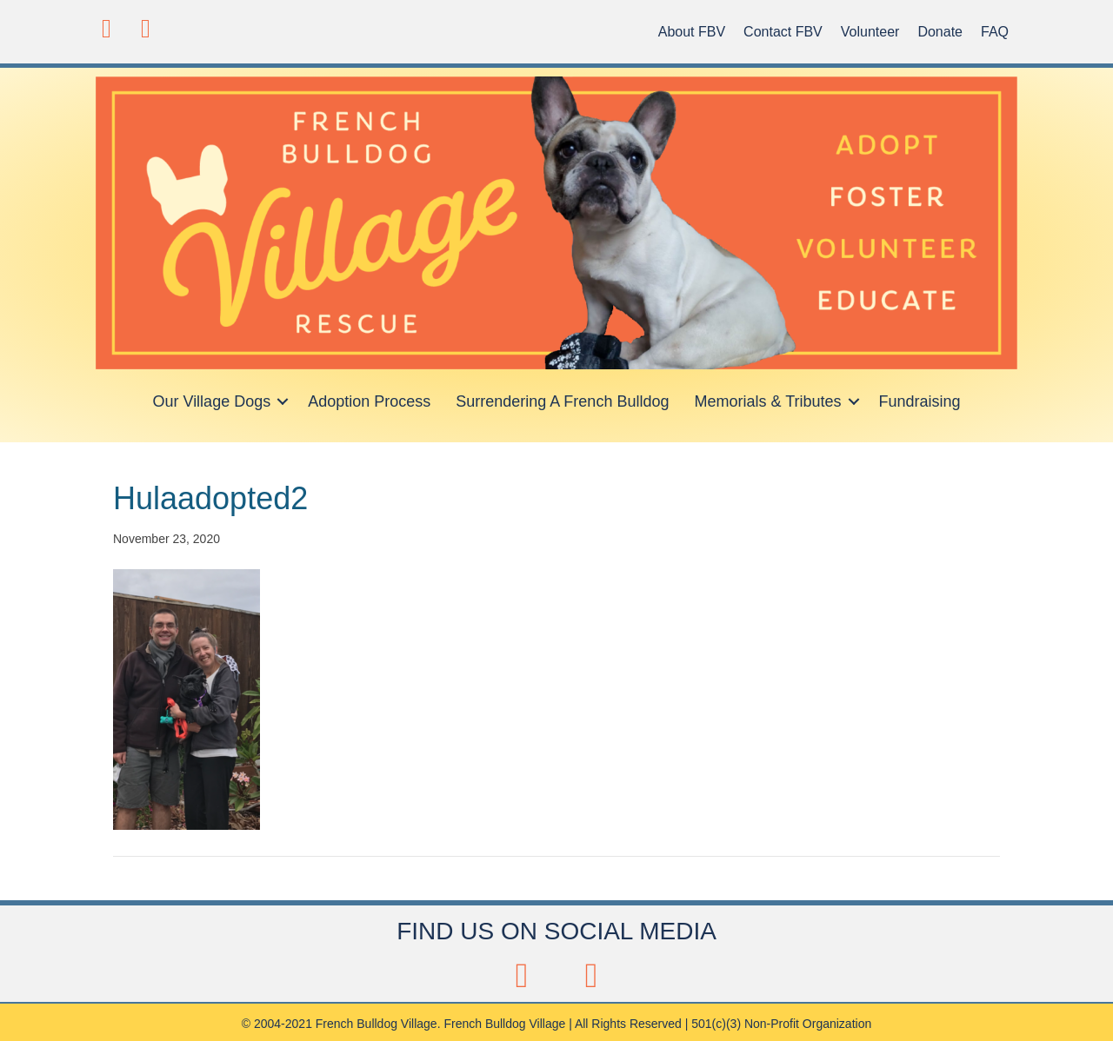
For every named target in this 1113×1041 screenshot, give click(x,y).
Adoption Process (369, 401)
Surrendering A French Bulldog (562, 401)
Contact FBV (783, 31)
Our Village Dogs (211, 401)
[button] (106, 28)
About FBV (691, 31)
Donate (940, 31)
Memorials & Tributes (767, 401)
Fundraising (920, 401)
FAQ (995, 31)
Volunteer (870, 31)
